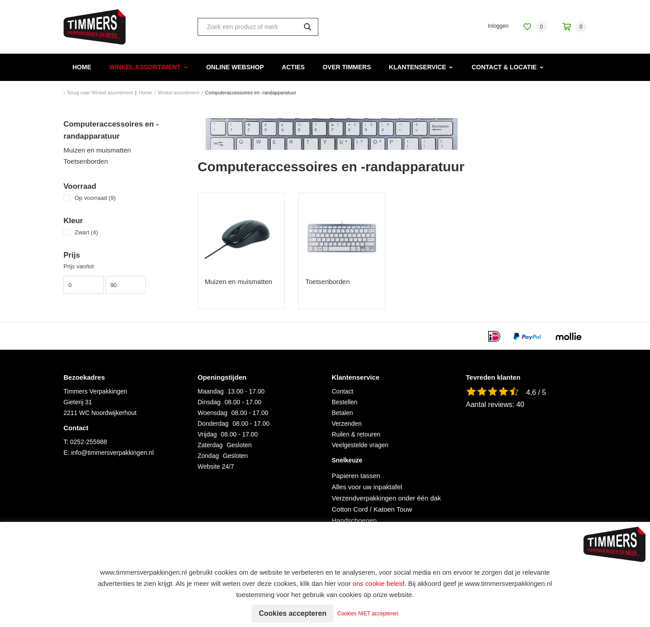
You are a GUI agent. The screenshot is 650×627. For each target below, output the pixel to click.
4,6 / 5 (536, 392)
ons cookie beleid (379, 583)
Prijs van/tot (78, 266)
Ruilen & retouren (356, 434)
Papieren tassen (356, 475)
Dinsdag (209, 402)
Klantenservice (417, 67)
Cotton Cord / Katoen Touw (372, 509)
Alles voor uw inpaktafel (367, 487)
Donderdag (213, 423)
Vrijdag (207, 434)
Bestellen (345, 402)
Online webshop (235, 67)
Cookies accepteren (292, 613)
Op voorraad (95, 198)
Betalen (342, 412)
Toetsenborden (85, 161)
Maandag (211, 391)
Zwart (86, 232)
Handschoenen (354, 520)
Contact (342, 391)
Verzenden (347, 423)
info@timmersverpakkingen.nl (112, 452)
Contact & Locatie (504, 67)
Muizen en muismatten (97, 150)
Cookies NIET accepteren (368, 613)
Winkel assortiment (145, 67)
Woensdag (213, 412)
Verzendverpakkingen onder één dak (386, 498)
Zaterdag (210, 445)
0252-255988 (88, 441)
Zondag (208, 455)
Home (81, 67)
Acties (293, 67)
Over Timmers (347, 67)
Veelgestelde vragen (360, 445)
